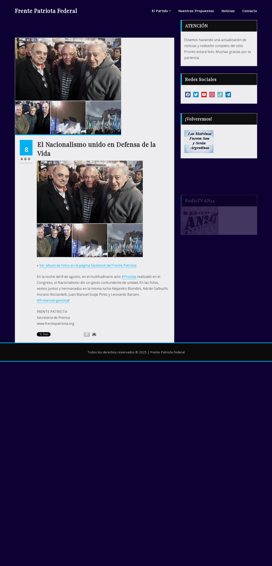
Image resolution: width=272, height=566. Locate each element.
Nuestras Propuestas (196, 11)
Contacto (249, 11)
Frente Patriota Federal (46, 10)
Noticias (228, 11)
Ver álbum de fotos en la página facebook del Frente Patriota (87, 300)
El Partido (161, 11)
